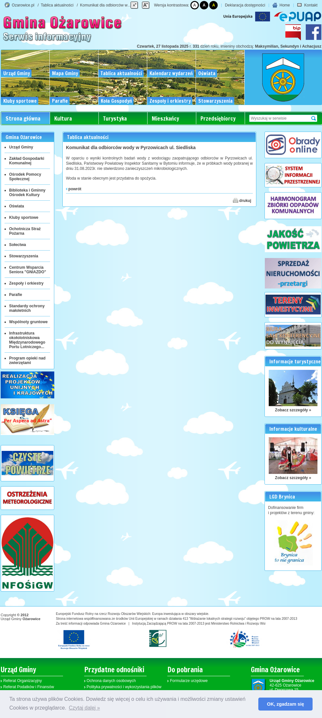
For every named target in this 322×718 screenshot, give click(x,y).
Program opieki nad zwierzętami (27, 360)
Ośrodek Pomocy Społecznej (25, 176)
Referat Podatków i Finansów (28, 687)
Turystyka (115, 118)
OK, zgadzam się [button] (285, 704)
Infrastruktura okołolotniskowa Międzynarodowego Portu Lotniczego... (27, 340)
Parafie (15, 294)
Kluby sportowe (23, 217)
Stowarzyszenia (23, 256)
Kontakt (307, 5)
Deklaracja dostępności (245, 5)
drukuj (242, 200)
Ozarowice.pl (23, 5)
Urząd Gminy (21, 147)
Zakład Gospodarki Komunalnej (26, 160)
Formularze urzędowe (189, 680)
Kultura (63, 118)
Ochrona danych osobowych (111, 680)
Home (281, 5)
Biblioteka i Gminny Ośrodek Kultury (27, 192)
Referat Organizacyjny (22, 680)
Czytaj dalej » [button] (84, 708)
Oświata (16, 206)
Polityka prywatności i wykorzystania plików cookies (124, 689)
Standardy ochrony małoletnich (27, 308)
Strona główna (23, 118)
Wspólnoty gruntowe (28, 322)
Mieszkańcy (165, 118)
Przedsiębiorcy (218, 118)
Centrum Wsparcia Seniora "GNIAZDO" (27, 269)
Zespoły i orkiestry (26, 283)
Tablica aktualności (57, 5)
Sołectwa (17, 244)
